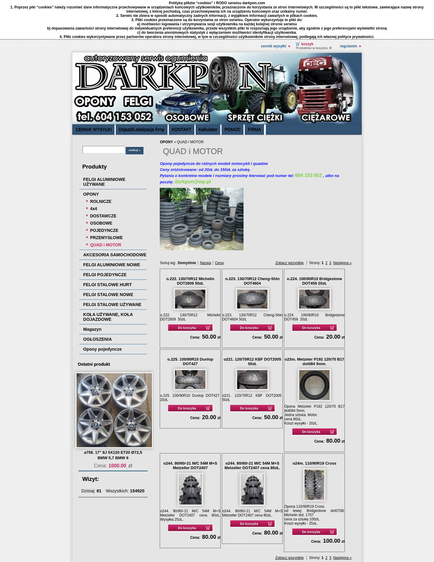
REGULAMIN (348, 7)
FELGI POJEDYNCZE (105, 235)
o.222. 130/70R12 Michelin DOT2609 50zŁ (190, 241)
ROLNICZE (101, 161)
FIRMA (254, 89)
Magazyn (92, 289)
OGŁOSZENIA (97, 299)
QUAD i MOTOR (105, 205)
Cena (219, 223)
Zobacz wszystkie (289, 223)
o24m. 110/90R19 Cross (314, 424)
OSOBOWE (101, 183)
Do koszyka (187, 288)
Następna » (342, 223)
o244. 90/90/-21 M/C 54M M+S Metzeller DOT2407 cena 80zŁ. (252, 426)
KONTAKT (181, 89)
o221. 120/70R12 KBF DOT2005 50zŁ (252, 322)
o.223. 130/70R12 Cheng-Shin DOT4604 (252, 241)
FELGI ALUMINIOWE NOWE (111, 225)
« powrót (329, 531)
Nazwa (205, 223)
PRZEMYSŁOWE (106, 198)
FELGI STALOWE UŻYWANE (112, 265)
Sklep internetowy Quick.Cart (329, 546)
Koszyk (307, 4)
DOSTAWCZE (103, 176)
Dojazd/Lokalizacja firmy (141, 89)
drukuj (348, 531)
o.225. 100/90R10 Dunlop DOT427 (190, 322)
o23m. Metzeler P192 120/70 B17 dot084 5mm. (314, 322)
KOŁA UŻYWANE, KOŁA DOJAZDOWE (108, 277)
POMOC (233, 89)
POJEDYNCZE (104, 190)
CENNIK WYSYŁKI (273, 7)
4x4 (93, 169)
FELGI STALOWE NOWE (108, 255)
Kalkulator (208, 89)
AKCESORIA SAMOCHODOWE (114, 215)
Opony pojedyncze (102, 309)
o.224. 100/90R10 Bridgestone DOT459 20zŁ (314, 241)
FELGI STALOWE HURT (107, 245)
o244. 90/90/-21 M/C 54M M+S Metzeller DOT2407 (190, 426)
